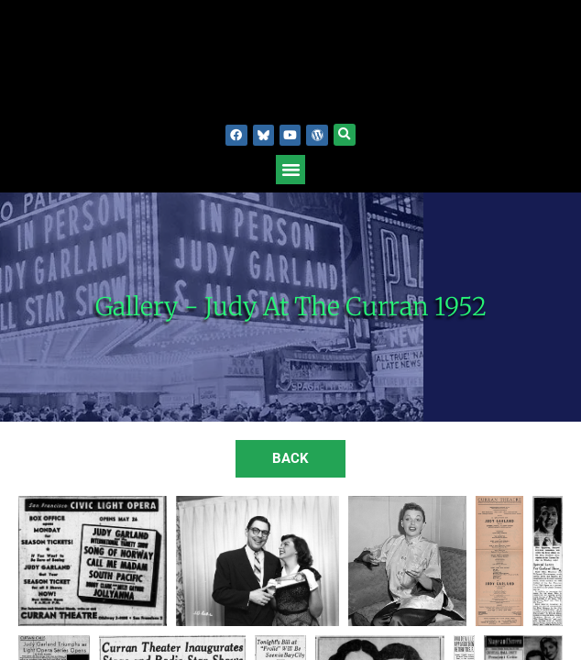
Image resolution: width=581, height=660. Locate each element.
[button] (345, 135)
